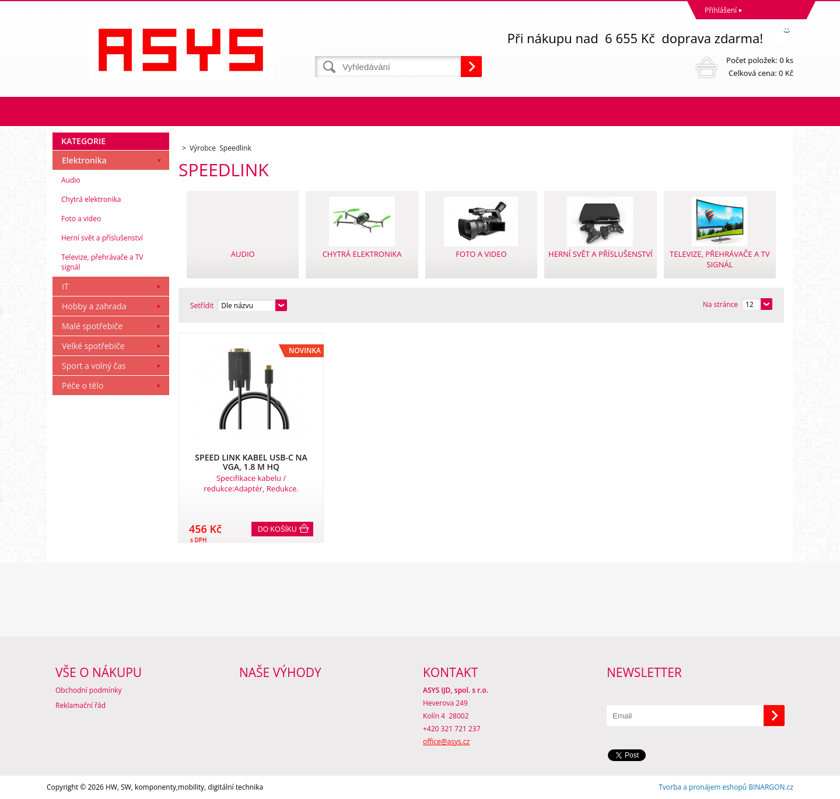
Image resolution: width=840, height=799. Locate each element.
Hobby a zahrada (94, 306)
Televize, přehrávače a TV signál (102, 262)
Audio (70, 180)
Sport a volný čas (94, 365)
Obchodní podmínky (88, 690)
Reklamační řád (80, 705)
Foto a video (81, 219)
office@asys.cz (446, 741)
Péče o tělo (82, 385)
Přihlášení (721, 10)
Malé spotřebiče (92, 326)
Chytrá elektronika (91, 199)
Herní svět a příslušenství (102, 238)
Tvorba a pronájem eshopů (703, 787)
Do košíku (277, 529)
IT (65, 286)
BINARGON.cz (770, 787)
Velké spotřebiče (93, 345)
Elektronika (84, 160)
